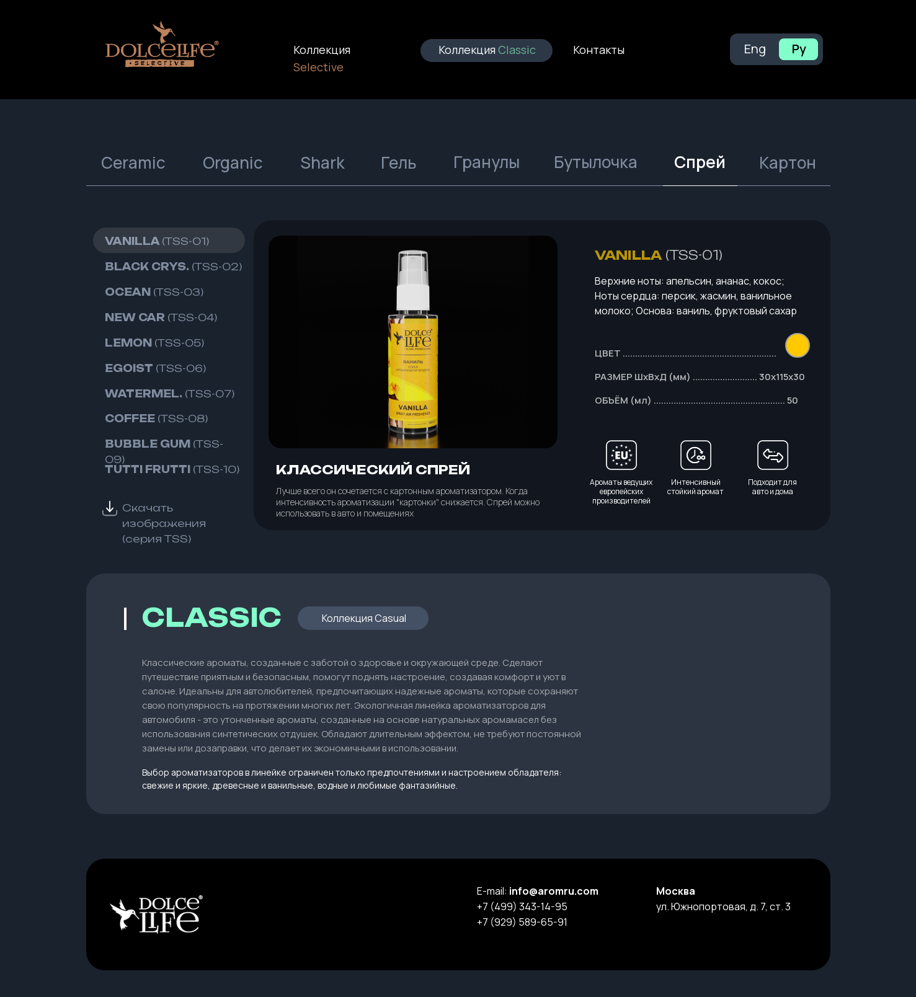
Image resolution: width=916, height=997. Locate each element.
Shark (322, 162)
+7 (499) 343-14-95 (522, 906)
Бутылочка (596, 162)
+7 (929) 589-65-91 (522, 922)
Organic (233, 162)
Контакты (599, 49)
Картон (787, 162)
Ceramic (133, 162)
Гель (399, 162)
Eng (755, 48)
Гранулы (486, 162)
